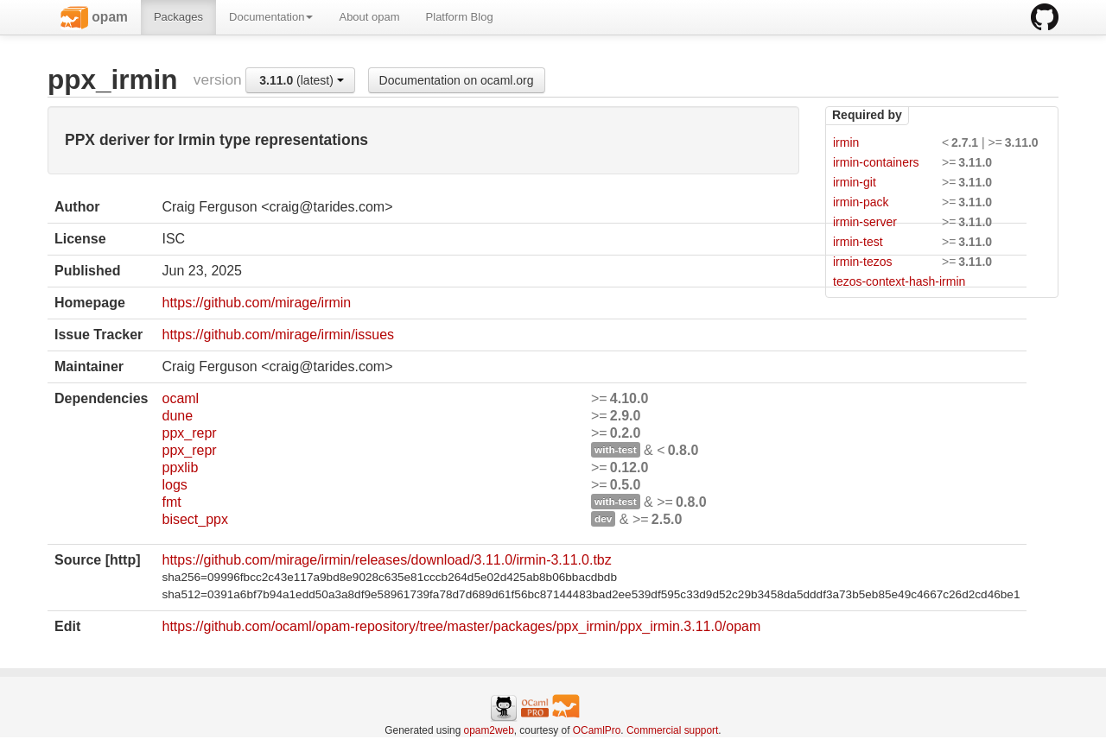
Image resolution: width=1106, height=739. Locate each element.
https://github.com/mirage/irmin (256, 302)
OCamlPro (597, 730)
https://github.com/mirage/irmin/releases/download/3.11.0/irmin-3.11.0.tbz (386, 560)
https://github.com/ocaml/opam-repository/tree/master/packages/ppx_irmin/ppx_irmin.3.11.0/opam (461, 626)
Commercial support (672, 730)
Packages (178, 16)
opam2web (489, 730)
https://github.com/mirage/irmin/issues (278, 334)
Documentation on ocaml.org (456, 80)
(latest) (301, 80)
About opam (369, 16)
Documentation (271, 16)
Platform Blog (459, 16)
